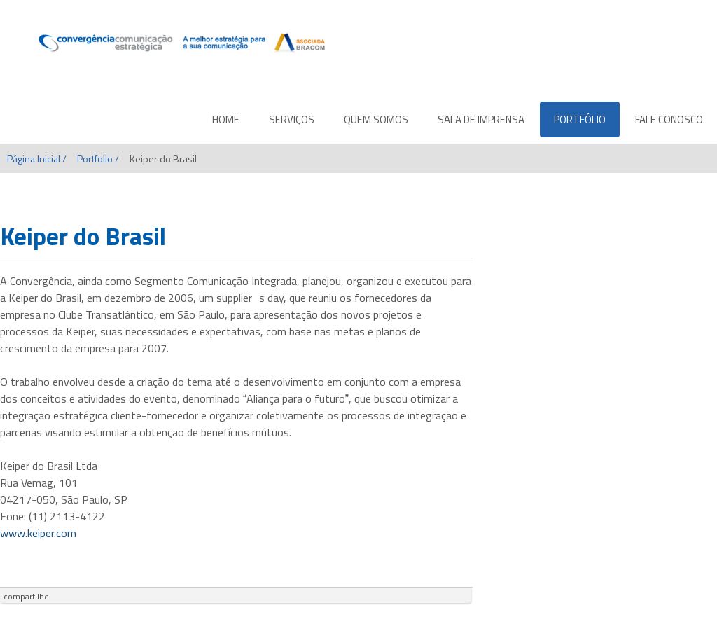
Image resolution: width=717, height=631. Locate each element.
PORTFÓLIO (580, 119)
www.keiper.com (38, 533)
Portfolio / (98, 158)
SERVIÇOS (291, 119)
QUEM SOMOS (376, 119)
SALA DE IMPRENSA (481, 119)
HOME (225, 119)
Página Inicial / (37, 158)
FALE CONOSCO (669, 119)
